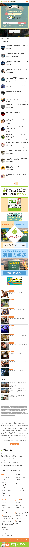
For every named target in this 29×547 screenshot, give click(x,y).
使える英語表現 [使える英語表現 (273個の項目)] (9, 409)
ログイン (18, 485)
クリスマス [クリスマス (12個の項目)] (12, 407)
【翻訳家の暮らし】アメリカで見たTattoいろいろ (14, 344)
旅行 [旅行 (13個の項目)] (5, 410)
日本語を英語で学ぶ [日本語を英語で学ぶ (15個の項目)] (14, 410)
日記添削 (4, 502)
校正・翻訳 (4, 512)
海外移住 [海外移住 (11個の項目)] (13, 412)
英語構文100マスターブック (21, 508)
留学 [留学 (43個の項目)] (16, 412)
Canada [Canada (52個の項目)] (2, 406)
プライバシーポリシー (6, 488)
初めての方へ (5, 476)
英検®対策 (4, 515)
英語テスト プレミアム (20, 516)
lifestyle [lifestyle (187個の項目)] (8, 406)
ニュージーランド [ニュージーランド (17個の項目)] (21, 407)
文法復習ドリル (19, 521)
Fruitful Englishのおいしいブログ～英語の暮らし (14, 539)
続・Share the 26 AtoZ (20, 520)
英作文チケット (5, 500)
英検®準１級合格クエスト (7, 518)
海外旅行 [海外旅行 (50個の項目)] (2, 412)
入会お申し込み (19, 476)
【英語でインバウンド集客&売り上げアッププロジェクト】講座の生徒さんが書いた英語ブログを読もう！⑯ (14, 384)
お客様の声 (4, 480)
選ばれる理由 (5, 479)
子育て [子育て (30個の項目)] (22, 409)
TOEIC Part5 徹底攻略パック (7, 531)
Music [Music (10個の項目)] (11, 406)
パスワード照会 (19, 487)
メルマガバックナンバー (21, 488)
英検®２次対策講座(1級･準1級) (8, 524)
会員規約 (18, 479)
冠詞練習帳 (18, 502)
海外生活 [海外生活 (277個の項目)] (9, 412)
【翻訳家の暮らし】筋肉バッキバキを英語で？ (13, 362)
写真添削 (4, 505)
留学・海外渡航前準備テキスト (22, 515)
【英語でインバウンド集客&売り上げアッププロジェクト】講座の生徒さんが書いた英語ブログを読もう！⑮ (14, 390)
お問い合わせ (5, 492)
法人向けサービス (6, 495)
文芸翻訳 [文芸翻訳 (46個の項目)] (2, 410)
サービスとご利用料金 (6, 477)
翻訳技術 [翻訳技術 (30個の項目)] (8, 413)
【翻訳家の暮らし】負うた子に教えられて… (14, 370)
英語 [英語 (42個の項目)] (14, 413)
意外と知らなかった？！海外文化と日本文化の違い (13, 292)
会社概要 (4, 487)
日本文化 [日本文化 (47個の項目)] (8, 410)
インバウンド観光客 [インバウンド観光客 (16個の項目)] (4, 407)
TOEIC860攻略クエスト (7, 529)
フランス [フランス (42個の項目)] (25, 407)
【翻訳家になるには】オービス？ (12, 300)
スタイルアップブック (20, 525)
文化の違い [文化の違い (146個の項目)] (25, 409)
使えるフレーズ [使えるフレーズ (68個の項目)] (3, 409)
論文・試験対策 (5, 508)
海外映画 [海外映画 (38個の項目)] (6, 412)
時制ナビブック (19, 504)
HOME (3, 474)
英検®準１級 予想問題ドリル (8, 521)
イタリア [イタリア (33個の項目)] (25, 406)
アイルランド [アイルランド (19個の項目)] (18, 406)
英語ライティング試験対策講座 (8, 523)
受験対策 (4, 510)
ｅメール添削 (5, 504)
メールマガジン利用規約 (17, 25)
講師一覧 (15, 444)
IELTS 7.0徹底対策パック (7, 535)
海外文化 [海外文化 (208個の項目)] (23, 410)
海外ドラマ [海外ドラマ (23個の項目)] (19, 410)
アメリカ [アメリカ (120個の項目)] (22, 406)
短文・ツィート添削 (6, 507)
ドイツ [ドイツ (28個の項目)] (16, 407)
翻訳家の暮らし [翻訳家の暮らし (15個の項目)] (3, 413)
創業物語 (4, 485)
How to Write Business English (22, 512)
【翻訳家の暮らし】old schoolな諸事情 (13, 317)
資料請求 (4, 493)
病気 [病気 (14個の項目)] (21, 412)
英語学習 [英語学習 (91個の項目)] (26, 413)
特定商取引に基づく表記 (7, 490)
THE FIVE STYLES (19, 510)
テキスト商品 (18, 499)
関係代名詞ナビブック (20, 507)
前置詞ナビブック (19, 505)
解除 (24, 477)
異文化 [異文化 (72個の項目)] (19, 412)
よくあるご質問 (19, 480)
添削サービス (5, 499)
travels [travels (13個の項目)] (14, 406)
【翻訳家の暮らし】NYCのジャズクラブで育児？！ (13, 327)
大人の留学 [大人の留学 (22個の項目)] (14, 409)
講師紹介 (4, 482)
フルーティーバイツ (20, 523)
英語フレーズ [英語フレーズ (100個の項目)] (18, 413)
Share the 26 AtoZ (19, 518)
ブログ (4, 484)
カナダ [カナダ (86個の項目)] (9, 407)
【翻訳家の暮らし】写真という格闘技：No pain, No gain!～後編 (14, 396)
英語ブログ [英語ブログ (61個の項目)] (22, 413)
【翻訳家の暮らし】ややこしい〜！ (12, 352)
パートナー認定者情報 (20, 490)
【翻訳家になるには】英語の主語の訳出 (13, 309)
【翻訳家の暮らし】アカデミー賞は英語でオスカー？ (13, 336)
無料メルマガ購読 (19, 477)
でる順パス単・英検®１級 (7, 516)
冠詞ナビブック (19, 500)
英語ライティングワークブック (22, 513)
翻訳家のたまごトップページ (14, 32)
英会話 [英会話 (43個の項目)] (11, 413)
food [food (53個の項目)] (5, 406)
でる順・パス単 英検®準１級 (7, 519)
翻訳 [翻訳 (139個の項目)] (23, 412)
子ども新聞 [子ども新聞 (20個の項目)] (18, 409)
